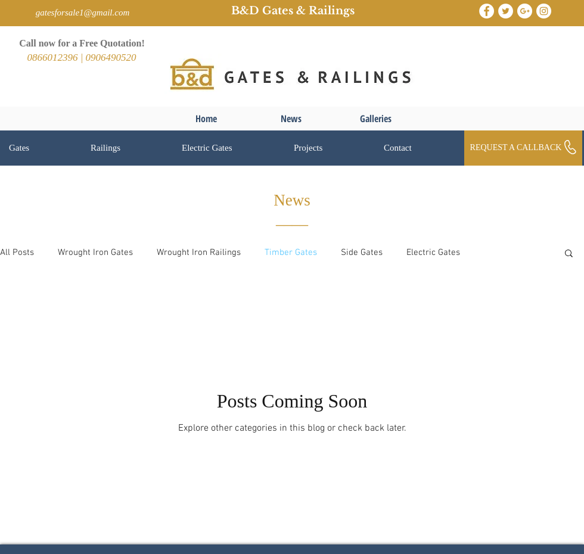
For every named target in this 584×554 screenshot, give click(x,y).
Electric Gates (433, 252)
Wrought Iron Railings (199, 252)
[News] (290, 118)
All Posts (17, 252)
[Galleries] (375, 118)
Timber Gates (291, 252)
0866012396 (53, 57)
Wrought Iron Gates (95, 252)
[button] (40, 148)
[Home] (206, 118)
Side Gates (362, 252)
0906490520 (111, 57)
